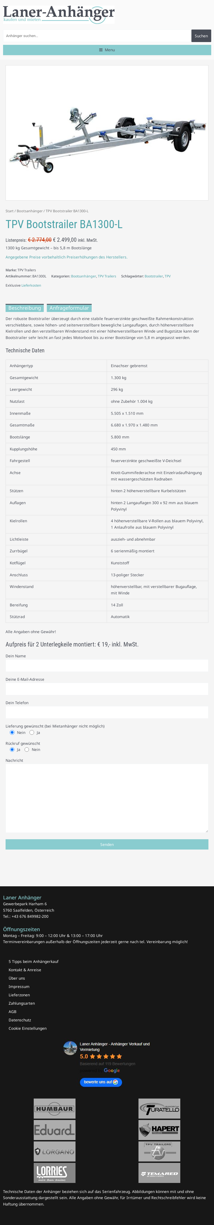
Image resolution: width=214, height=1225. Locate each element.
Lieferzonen (19, 994)
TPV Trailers (107, 276)
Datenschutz (20, 1020)
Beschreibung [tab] (24, 307)
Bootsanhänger (30, 211)
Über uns (17, 978)
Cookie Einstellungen (28, 1028)
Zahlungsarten (22, 1003)
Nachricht (107, 796)
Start (10, 211)
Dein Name (107, 662)
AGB (12, 1011)
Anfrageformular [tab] (69, 307)
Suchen (201, 35)
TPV (168, 276)
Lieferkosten (31, 285)
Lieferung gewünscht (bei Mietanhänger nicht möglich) (107, 729)
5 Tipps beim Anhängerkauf (34, 961)
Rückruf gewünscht (107, 747)
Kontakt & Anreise (25, 969)
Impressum (19, 986)
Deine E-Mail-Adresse (107, 686)
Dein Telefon (107, 709)
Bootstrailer (154, 276)
